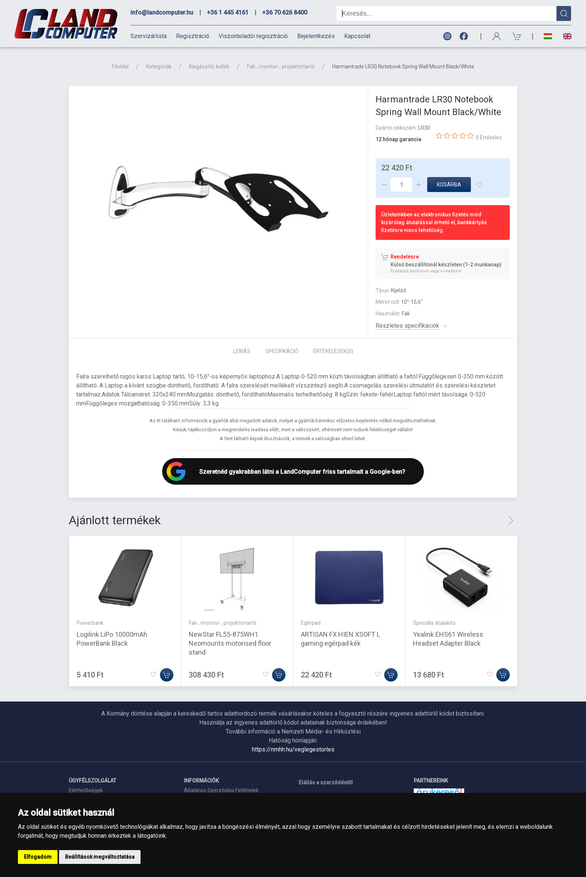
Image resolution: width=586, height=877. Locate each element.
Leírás (241, 351)
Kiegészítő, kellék (209, 67)
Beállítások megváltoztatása (100, 857)
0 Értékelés (489, 137)
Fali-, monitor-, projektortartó (281, 67)
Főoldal (120, 67)
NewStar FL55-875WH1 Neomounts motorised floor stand (230, 643)
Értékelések (333, 351)
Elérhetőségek (86, 790)
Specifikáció (281, 351)
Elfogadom (38, 857)
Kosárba (449, 185)
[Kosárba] (166, 675)
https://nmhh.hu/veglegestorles (293, 749)
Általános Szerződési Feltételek (221, 790)
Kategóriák (159, 67)
